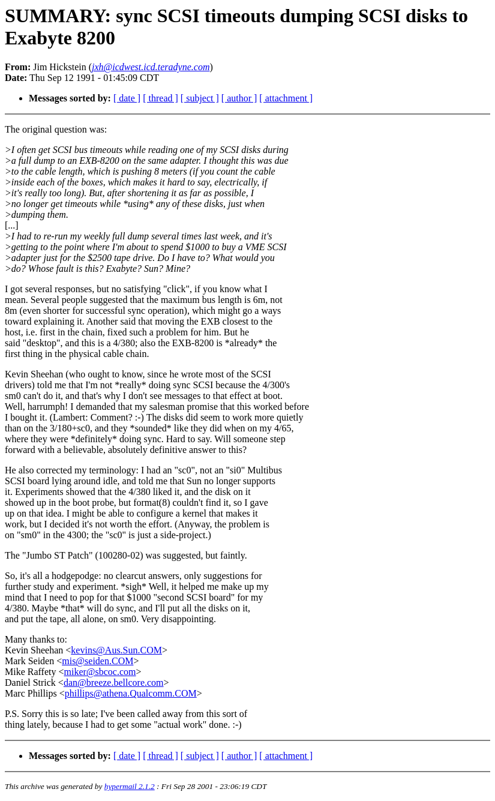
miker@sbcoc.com (100, 672)
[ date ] (126, 98)
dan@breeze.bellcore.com (114, 682)
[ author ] (239, 98)
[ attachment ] (286, 98)
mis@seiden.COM (97, 661)
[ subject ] (200, 98)
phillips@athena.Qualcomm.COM (131, 693)
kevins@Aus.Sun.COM (116, 650)
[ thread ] (160, 98)
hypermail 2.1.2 (129, 786)
